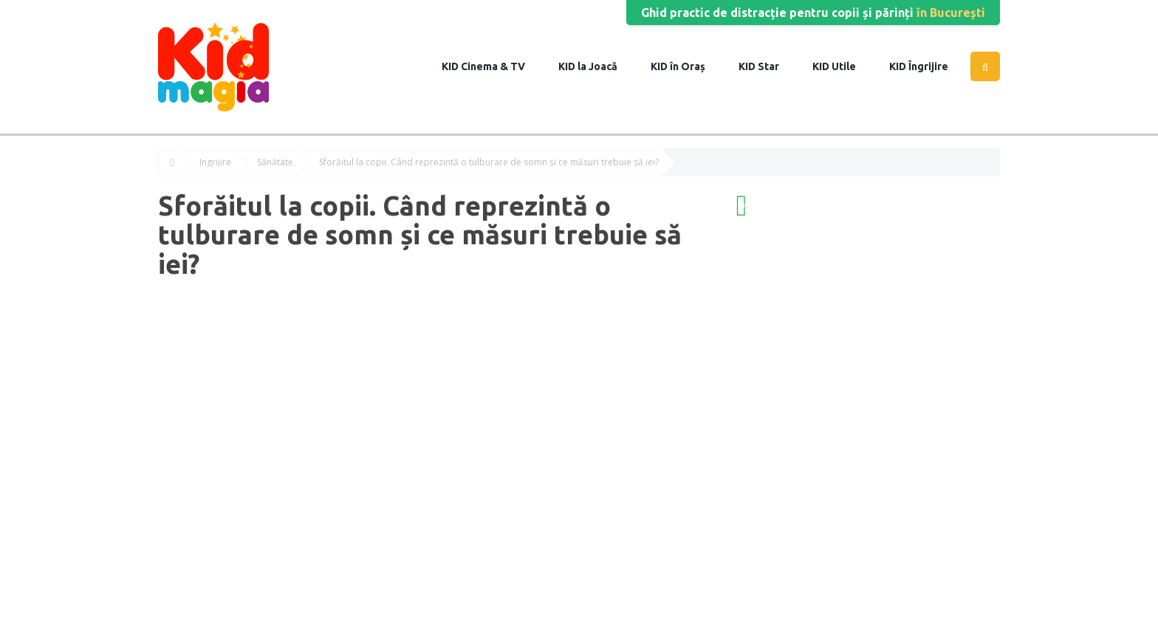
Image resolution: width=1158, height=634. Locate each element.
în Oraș (686, 66)
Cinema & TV (492, 66)
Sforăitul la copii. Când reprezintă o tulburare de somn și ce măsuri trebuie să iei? (489, 162)
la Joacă (596, 66)
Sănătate (275, 162)
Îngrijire (927, 66)
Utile (842, 66)
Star (767, 66)
